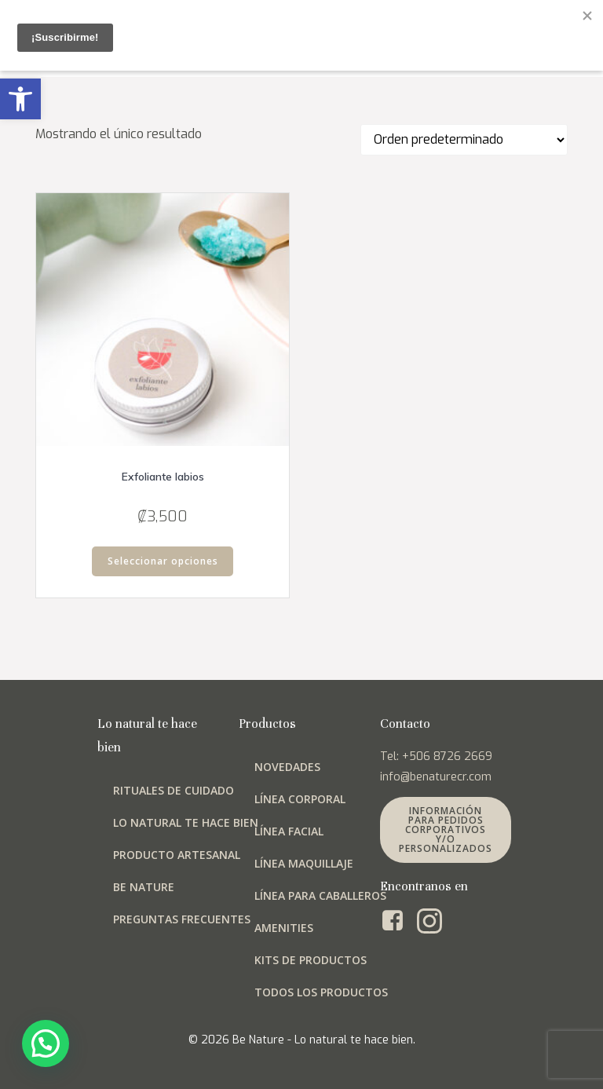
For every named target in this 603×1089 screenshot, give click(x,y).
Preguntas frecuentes (181, 919)
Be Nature (143, 886)
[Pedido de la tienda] (464, 139)
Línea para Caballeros (320, 895)
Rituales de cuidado (173, 790)
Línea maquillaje (303, 863)
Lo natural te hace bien (185, 822)
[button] (20, 99)
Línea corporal (299, 798)
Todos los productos (321, 992)
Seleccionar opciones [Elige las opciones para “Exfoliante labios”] (163, 561)
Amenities (283, 927)
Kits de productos (310, 959)
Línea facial (288, 831)
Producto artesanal (176, 854)
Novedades (287, 766)
